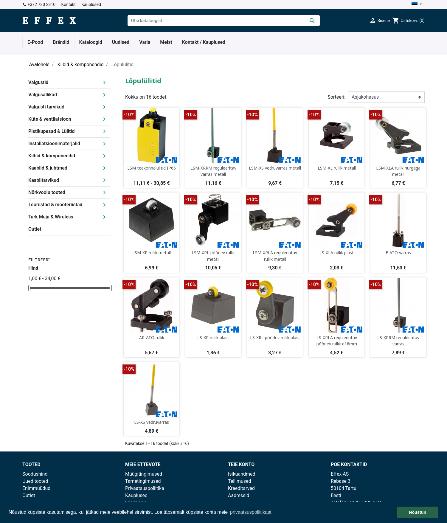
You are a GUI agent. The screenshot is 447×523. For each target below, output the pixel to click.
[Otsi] (224, 20)
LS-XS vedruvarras (151, 422)
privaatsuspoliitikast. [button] (251, 512)
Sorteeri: (336, 97)
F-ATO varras (398, 252)
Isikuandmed (241, 474)
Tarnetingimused (143, 481)
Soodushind (34, 474)
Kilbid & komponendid (51, 156)
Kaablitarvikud (43, 180)
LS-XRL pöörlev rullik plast (275, 337)
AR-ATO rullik (151, 337)
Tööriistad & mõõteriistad (55, 204)
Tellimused (239, 481)
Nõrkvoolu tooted (46, 192)
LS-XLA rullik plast (336, 252)
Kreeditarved (241, 488)
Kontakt (68, 4)
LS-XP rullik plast (213, 337)
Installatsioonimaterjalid (54, 143)
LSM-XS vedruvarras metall (275, 168)
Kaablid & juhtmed (47, 168)
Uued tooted (35, 481)
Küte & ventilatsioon (49, 119)
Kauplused (91, 4)
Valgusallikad (42, 94)
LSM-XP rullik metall (151, 252)
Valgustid (38, 82)
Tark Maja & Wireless (50, 217)
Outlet (34, 229)
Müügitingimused (143, 474)
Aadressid (238, 495)
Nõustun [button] (417, 512)
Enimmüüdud (36, 488)
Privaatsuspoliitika (144, 488)
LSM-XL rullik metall (337, 168)
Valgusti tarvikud (46, 107)
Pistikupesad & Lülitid (51, 131)
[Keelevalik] (417, 4)
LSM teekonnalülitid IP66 (151, 168)
